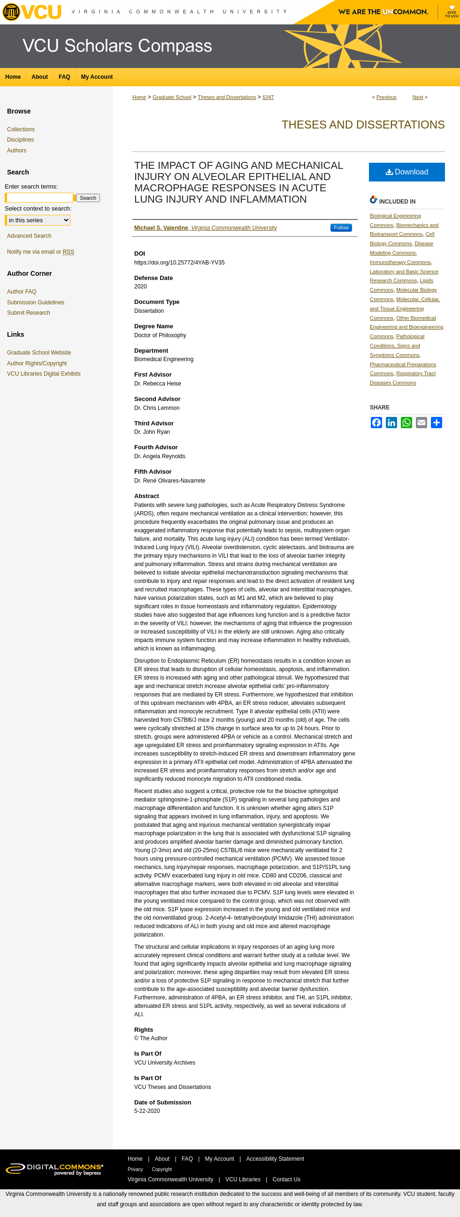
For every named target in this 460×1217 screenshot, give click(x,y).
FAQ (188, 1159)
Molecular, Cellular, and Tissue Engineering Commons (405, 308)
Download (407, 172)
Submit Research (28, 313)
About (163, 1159)
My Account (220, 1159)
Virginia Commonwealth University (171, 1179)
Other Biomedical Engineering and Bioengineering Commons (407, 327)
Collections (21, 129)
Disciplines (20, 139)
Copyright (162, 1169)
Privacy (136, 1169)
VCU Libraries (243, 1179)
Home (139, 97)
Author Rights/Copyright (38, 363)
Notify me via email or (40, 252)
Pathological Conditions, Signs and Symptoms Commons (397, 345)
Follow (341, 227)
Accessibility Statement (275, 1159)
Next (418, 97)
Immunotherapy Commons (400, 262)
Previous (386, 97)
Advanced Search (29, 236)
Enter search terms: (31, 186)
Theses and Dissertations (227, 97)
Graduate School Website (40, 352)
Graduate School (172, 97)
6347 (268, 97)
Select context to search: (38, 208)
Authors (16, 150)
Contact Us (286, 1179)
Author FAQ (22, 291)
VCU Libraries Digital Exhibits (45, 373)
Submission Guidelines (35, 302)
